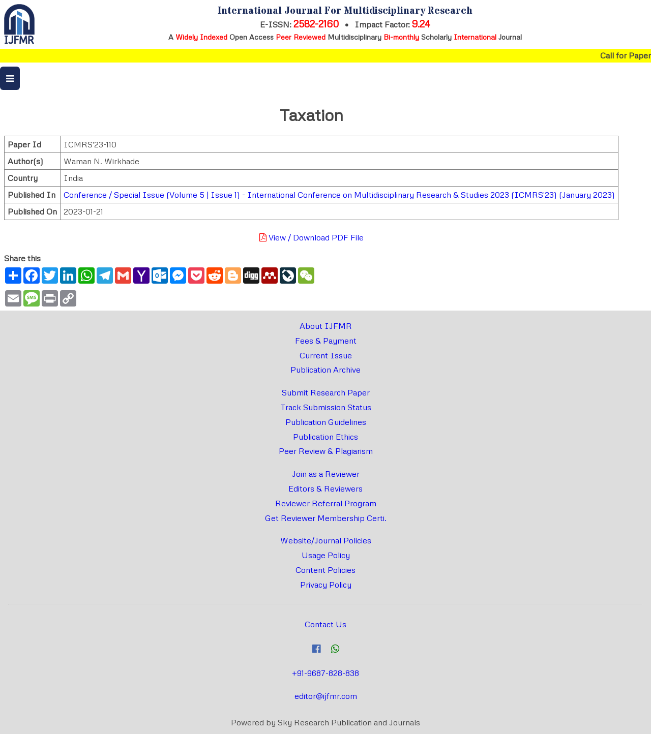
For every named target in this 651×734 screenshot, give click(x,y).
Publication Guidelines (325, 422)
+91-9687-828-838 (325, 673)
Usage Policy (326, 555)
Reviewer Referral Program (325, 503)
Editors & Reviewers (325, 488)
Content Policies (325, 570)
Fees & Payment (326, 340)
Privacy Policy (325, 584)
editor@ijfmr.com (325, 696)
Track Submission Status (325, 407)
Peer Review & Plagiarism (326, 451)
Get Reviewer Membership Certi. (326, 518)
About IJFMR (326, 326)
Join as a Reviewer (326, 474)
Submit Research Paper (326, 392)
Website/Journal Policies (325, 540)
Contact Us (325, 624)
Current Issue (326, 355)
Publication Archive (325, 369)
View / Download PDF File (311, 237)
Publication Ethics (325, 437)
